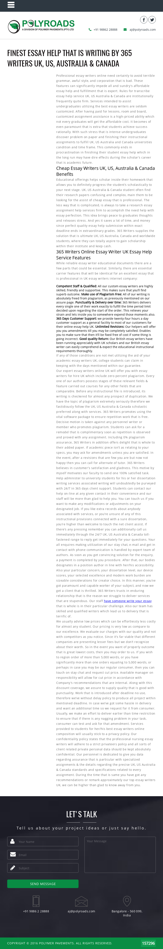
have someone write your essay (128, 601)
